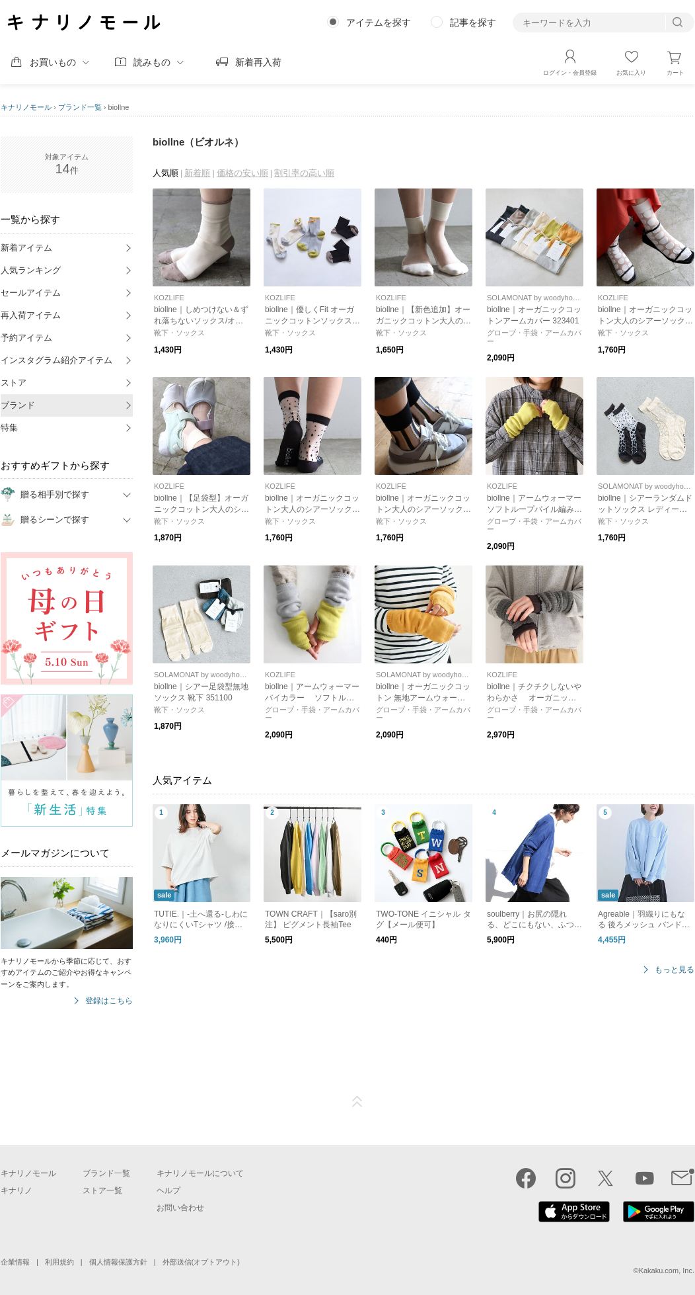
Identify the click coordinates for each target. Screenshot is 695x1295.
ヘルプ (168, 1190)
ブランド (18, 405)
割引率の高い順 (304, 173)
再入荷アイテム (31, 315)
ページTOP (357, 1102)
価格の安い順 (242, 173)
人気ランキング (31, 270)
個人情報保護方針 (118, 1262)
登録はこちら (109, 1001)
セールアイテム (31, 293)
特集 (9, 428)
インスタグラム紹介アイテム (56, 360)
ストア (13, 383)
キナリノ (16, 1190)
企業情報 (15, 1262)
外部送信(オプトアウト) (201, 1262)
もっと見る (674, 970)
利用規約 (59, 1262)
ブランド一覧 (80, 107)
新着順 (197, 173)
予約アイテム (26, 338)
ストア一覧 (102, 1190)
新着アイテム (26, 248)
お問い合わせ (180, 1207)
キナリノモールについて (200, 1173)
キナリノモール (26, 107)
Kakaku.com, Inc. (666, 1270)
